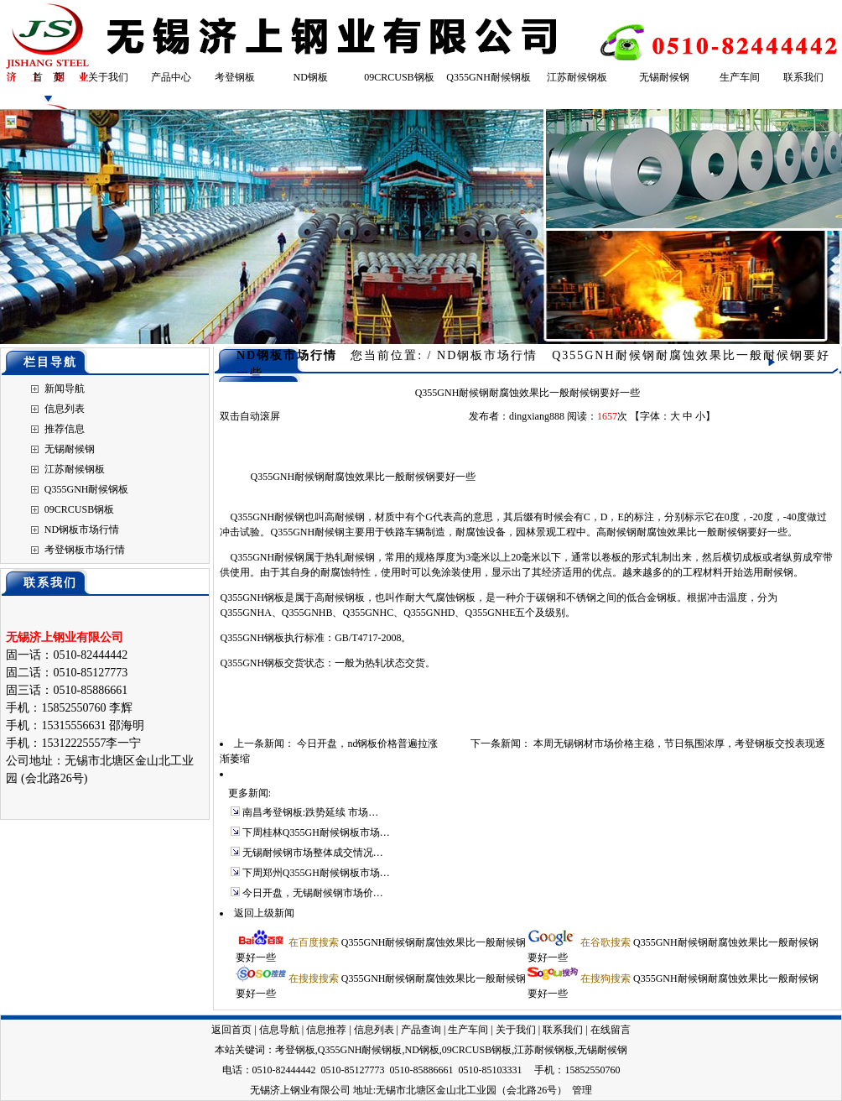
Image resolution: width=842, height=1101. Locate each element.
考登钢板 (235, 77)
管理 (582, 1090)
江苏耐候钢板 (577, 77)
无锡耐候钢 (664, 77)
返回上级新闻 (264, 913)
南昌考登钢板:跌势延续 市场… (310, 812)
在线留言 (610, 1030)
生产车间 (740, 77)
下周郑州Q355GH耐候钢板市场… (316, 873)
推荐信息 (64, 429)
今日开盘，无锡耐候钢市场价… (312, 893)
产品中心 (171, 77)
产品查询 (421, 1030)
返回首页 (231, 1030)
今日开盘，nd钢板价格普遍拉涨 (367, 743)
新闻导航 (64, 388)
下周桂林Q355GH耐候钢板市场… (316, 832)
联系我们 (803, 77)
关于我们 (108, 77)
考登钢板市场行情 (84, 550)
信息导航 (279, 1030)
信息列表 (64, 409)
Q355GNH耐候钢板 (488, 77)
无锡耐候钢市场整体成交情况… (312, 852)
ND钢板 (311, 77)
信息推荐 (326, 1030)
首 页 (48, 77)
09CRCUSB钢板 (399, 77)
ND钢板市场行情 (81, 529)
